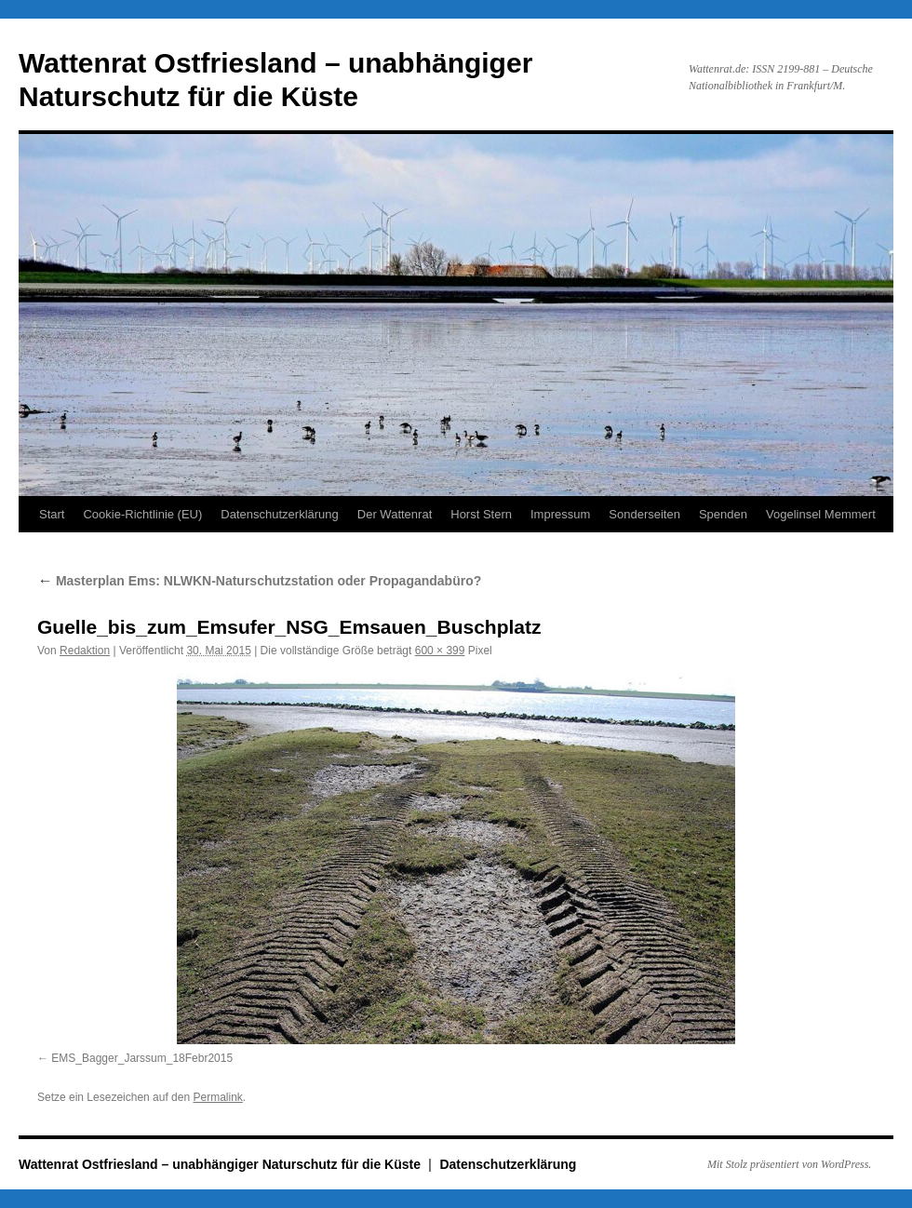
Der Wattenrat (394, 514)
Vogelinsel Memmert (821, 514)
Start (51, 514)
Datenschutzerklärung (279, 514)
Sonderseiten (644, 514)
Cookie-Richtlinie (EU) (142, 514)
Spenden (723, 514)
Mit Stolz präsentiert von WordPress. (789, 1164)
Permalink (217, 1097)
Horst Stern (481, 514)
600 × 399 (440, 650)
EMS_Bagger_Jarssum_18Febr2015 (142, 1058)
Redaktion (85, 650)
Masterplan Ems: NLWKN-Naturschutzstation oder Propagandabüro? (259, 580)
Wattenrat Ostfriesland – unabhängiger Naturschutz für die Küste (221, 1164)
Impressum (560, 514)
